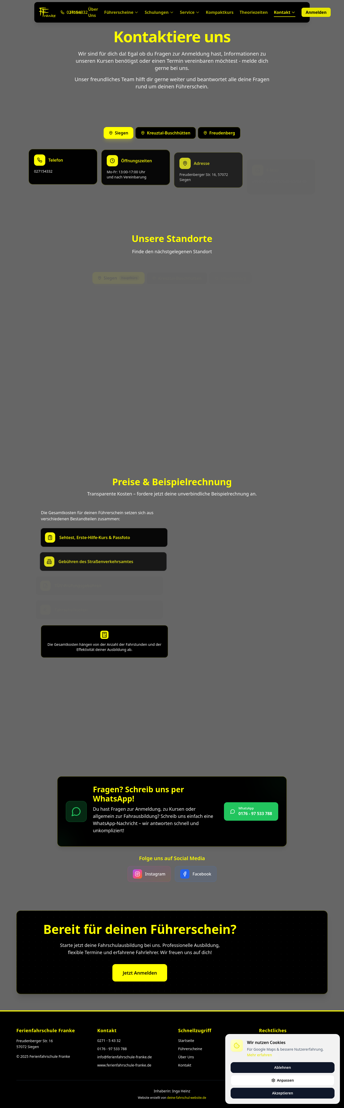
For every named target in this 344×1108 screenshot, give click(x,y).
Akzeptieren (282, 1093)
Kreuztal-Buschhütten (165, 134)
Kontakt (284, 13)
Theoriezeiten (254, 12)
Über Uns (93, 12)
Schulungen (159, 12)
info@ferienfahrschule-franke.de (124, 1056)
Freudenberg (219, 134)
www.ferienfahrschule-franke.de (124, 1065)
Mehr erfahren (259, 1054)
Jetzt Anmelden (140, 978)
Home (76, 12)
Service (190, 12)
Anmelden (316, 12)
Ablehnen (282, 1067)
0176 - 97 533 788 (112, 1048)
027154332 (43, 180)
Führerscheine (121, 12)
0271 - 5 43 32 (109, 1040)
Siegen (118, 133)
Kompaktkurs (219, 12)
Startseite (186, 1040)
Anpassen (282, 1080)
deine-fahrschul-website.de (186, 1097)
